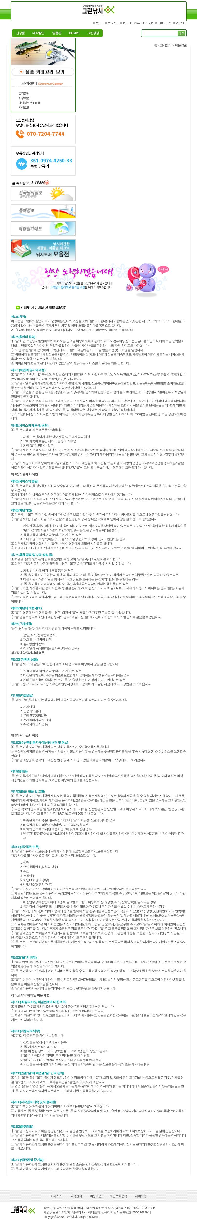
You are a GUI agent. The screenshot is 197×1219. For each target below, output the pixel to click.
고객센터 (76, 1196)
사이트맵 (141, 1196)
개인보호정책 (118, 1196)
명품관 (56, 33)
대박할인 (38, 33)
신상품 (20, 33)
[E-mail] (85, 1212)
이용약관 (96, 1196)
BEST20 (74, 33)
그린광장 (93, 33)
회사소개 (56, 1196)
